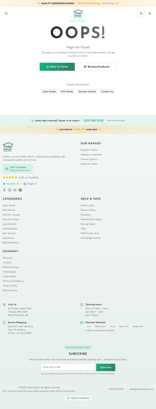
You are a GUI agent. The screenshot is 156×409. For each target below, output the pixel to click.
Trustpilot (10, 183)
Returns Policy (88, 209)
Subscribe (105, 367)
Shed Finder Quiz (90, 233)
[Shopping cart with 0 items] (141, 13)
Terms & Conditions (13, 281)
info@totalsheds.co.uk (141, 389)
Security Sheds (11, 219)
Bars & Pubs (9, 233)
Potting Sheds (10, 228)
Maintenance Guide (91, 219)
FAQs (83, 228)
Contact (7, 262)
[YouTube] (15, 190)
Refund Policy (10, 290)
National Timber (89, 163)
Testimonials (9, 271)
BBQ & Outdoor (11, 242)
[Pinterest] (20, 190)
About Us (7, 257)
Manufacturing (10, 267)
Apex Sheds (49, 91)
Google (30, 183)
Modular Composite (91, 154)
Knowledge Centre (90, 237)
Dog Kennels (9, 223)
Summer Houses (87, 91)
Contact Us (107, 91)
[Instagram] (9, 190)
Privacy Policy (10, 285)
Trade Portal (9, 276)
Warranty (86, 214)
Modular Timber (89, 149)
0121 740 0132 (94, 121)
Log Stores (8, 237)
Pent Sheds (67, 91)
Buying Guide (88, 223)
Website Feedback (78, 398)
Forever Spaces (89, 159)
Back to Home (57, 66)
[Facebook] (4, 190)
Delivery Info (87, 205)
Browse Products (96, 66)
